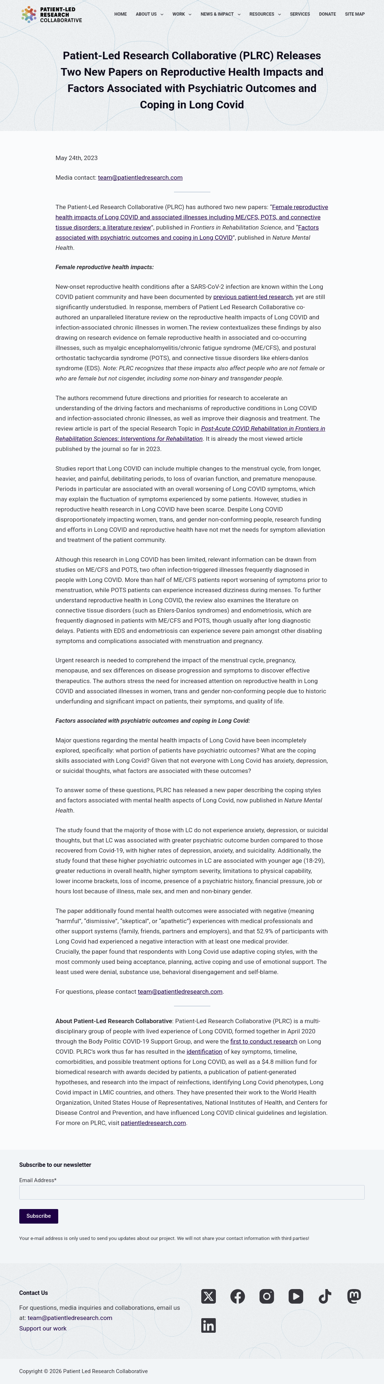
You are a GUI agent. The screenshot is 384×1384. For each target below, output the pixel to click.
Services (300, 14)
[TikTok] (325, 1296)
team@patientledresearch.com (140, 177)
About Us (151, 14)
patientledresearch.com (153, 1122)
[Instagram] (267, 1296)
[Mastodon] (354, 1296)
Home (120, 14)
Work (183, 14)
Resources (267, 14)
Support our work (43, 1328)
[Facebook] (237, 1296)
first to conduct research (263, 1041)
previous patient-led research (253, 296)
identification (204, 1051)
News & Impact (222, 14)
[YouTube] (296, 1296)
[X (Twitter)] (208, 1296)
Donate (327, 14)
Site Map (355, 14)
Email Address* (37, 1180)
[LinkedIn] (208, 1325)
